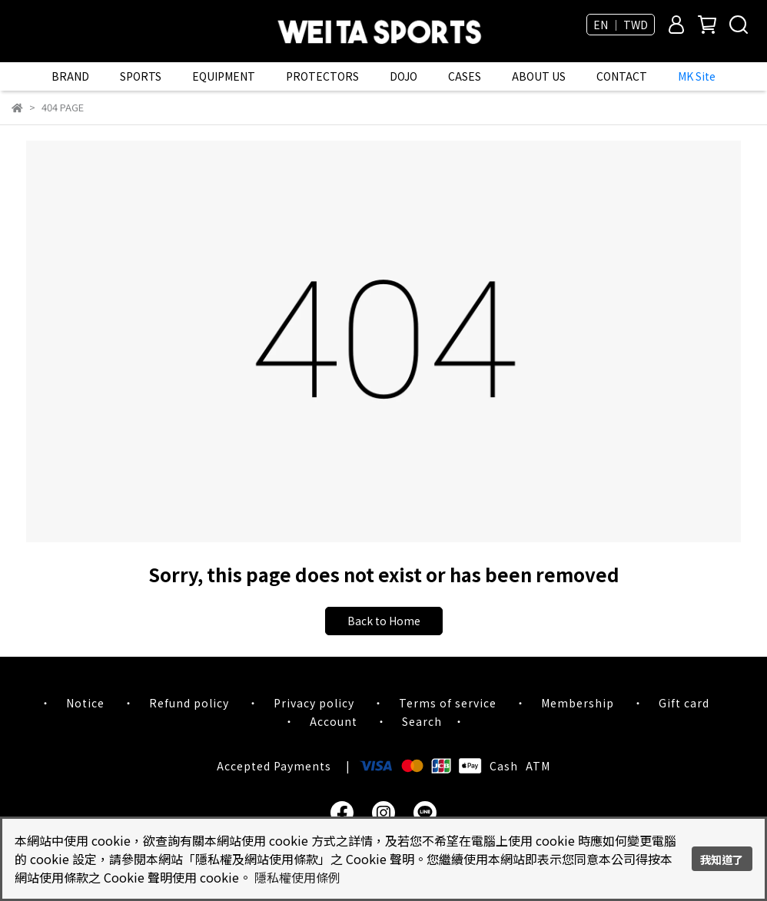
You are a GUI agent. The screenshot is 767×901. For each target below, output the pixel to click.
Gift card (684, 703)
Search (422, 721)
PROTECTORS (322, 76)
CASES (464, 76)
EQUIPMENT (223, 76)
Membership (577, 703)
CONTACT (621, 76)
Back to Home (383, 620)
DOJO (403, 76)
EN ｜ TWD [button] (620, 24)
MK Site (697, 76)
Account (333, 721)
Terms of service (447, 703)
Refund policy (189, 703)
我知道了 (721, 859)
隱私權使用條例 (297, 877)
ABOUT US (539, 76)
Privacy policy (314, 703)
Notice (85, 703)
